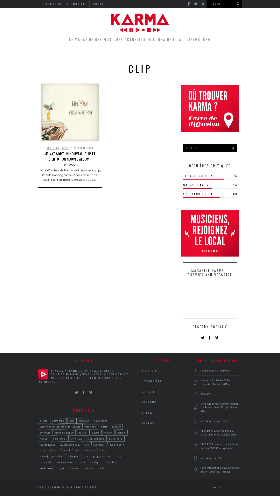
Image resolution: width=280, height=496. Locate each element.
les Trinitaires (47, 444)
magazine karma (49, 450)
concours (45, 432)
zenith (101, 468)
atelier (43, 420)
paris (85, 456)
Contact (148, 423)
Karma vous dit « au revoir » (216, 370)
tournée (73, 468)
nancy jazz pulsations (52, 456)
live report (99, 444)
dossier (82, 432)
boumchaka (100, 420)
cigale (104, 426)
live (87, 444)
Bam (71, 420)
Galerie (203, 53)
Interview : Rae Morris (212, 458)
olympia (73, 456)
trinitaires (88, 468)
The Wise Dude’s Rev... (199, 175)
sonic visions (111, 462)
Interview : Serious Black (214, 421)
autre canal (58, 420)
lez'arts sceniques (70, 444)
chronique (90, 426)
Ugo (72, 164)
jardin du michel (95, 438)
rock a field (46, 462)
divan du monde (64, 432)
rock (118, 456)
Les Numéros (176, 53)
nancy (103, 450)
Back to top (220, 487)
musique (90, 450)
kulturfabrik (115, 438)
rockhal (81, 462)
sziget (60, 468)
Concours (146, 53)
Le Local (120, 53)
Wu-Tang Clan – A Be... (199, 185)
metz (77, 450)
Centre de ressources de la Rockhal (60, 426)
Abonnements (152, 381)
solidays (95, 462)
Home (75, 53)
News (65, 148)
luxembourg (117, 444)
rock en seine (64, 462)
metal (66, 450)
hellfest (44, 438)
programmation (102, 456)
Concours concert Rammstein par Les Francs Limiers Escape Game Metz (219, 407)
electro (96, 432)
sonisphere (46, 468)
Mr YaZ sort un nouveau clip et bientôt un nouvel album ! (70, 156)
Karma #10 (206, 393)
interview (76, 438)
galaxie (121, 432)
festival (108, 432)
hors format (59, 438)
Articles (96, 53)
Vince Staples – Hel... (199, 194)
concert (116, 426)
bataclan (84, 420)
